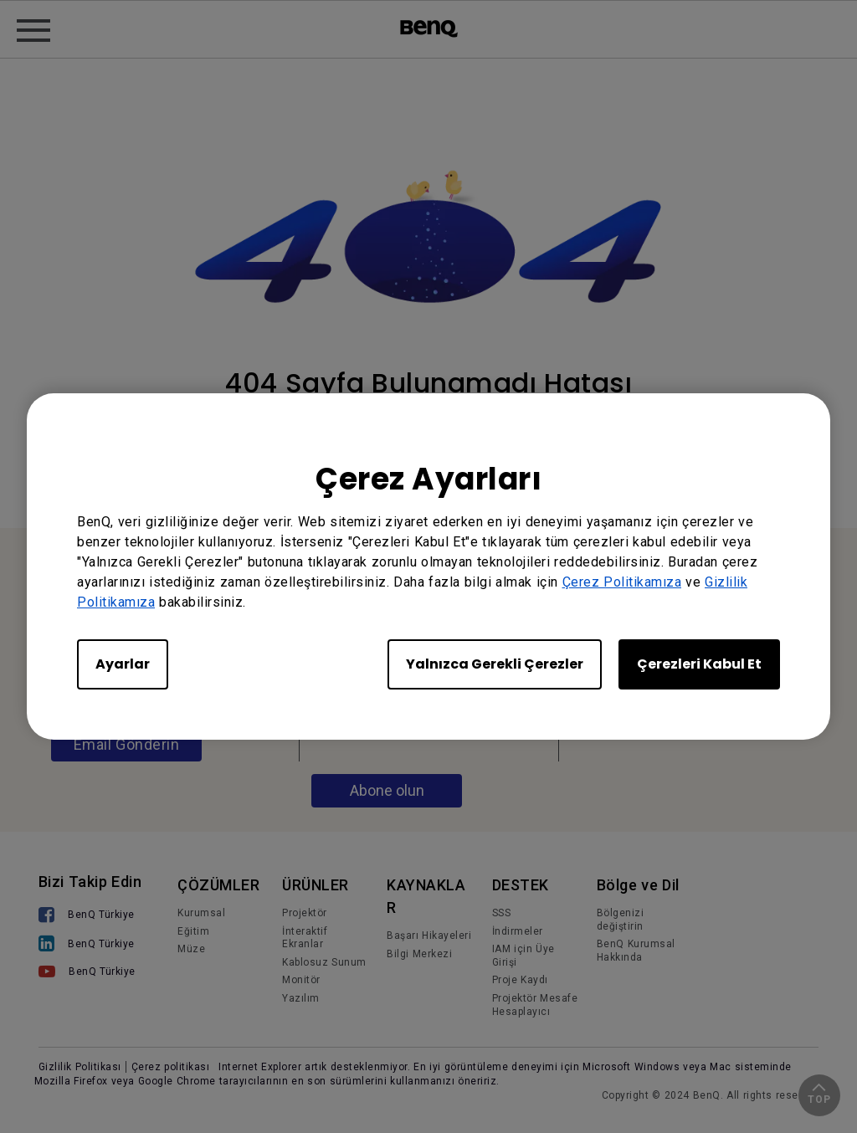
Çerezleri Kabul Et (699, 664)
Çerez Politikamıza (622, 582)
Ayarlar (122, 664)
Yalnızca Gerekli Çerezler (494, 664)
